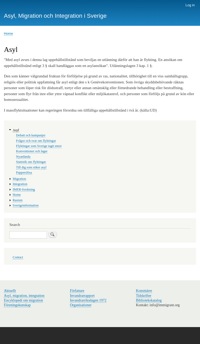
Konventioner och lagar (32, 151)
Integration (20, 184)
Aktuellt (10, 291)
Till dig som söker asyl (31, 167)
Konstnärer (144, 291)
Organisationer (80, 305)
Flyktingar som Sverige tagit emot (39, 146)
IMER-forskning (24, 189)
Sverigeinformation (26, 205)
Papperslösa (24, 172)
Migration (19, 179)
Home (8, 33)
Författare (77, 291)
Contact (18, 257)
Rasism (18, 200)
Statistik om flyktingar (31, 162)
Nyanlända (23, 156)
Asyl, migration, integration (24, 296)
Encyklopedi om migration (23, 300)
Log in (190, 5)
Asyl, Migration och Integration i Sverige (55, 16)
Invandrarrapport (82, 296)
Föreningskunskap (17, 305)
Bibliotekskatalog (149, 300)
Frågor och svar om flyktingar (36, 141)
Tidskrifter (143, 296)
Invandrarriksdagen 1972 (88, 300)
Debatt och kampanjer (31, 135)
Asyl (16, 130)
